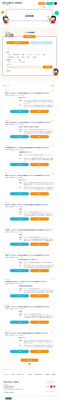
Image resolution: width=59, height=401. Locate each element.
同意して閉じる (8, 398)
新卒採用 (50, 3)
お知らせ (13, 374)
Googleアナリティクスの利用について (50, 391)
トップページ (6, 374)
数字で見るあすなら (38, 374)
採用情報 (42, 3)
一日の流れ (29, 374)
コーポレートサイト (49, 382)
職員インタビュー (21, 374)
